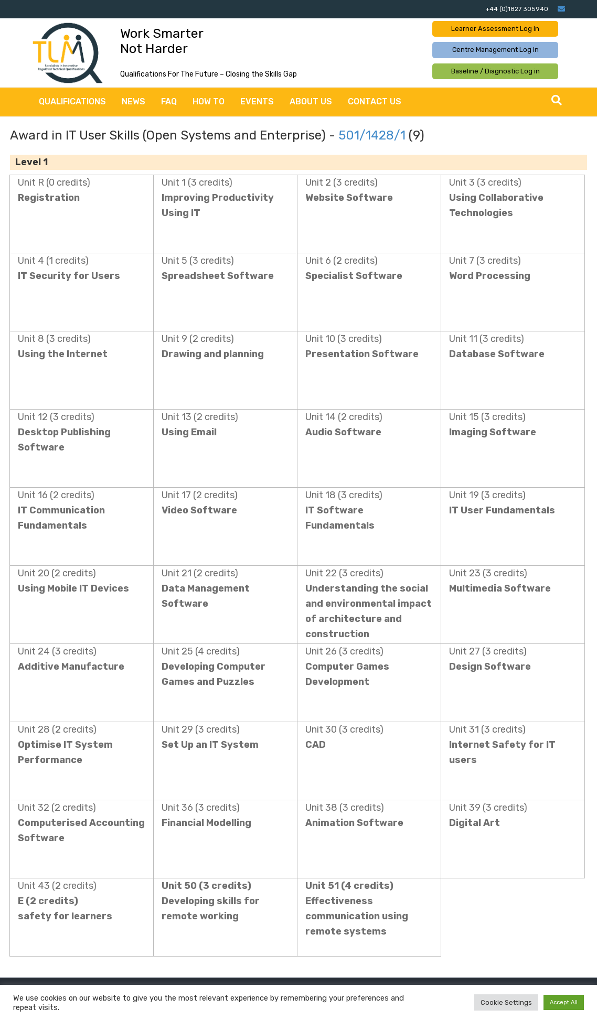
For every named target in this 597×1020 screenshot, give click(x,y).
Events (257, 101)
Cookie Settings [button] (506, 1002)
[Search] (556, 100)
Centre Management (495, 49)
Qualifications (72, 101)
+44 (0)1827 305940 (517, 9)
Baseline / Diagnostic (495, 71)
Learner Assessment (495, 29)
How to (209, 101)
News (133, 101)
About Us (311, 101)
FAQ (169, 101)
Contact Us (374, 101)
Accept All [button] (564, 1002)
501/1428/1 (372, 135)
